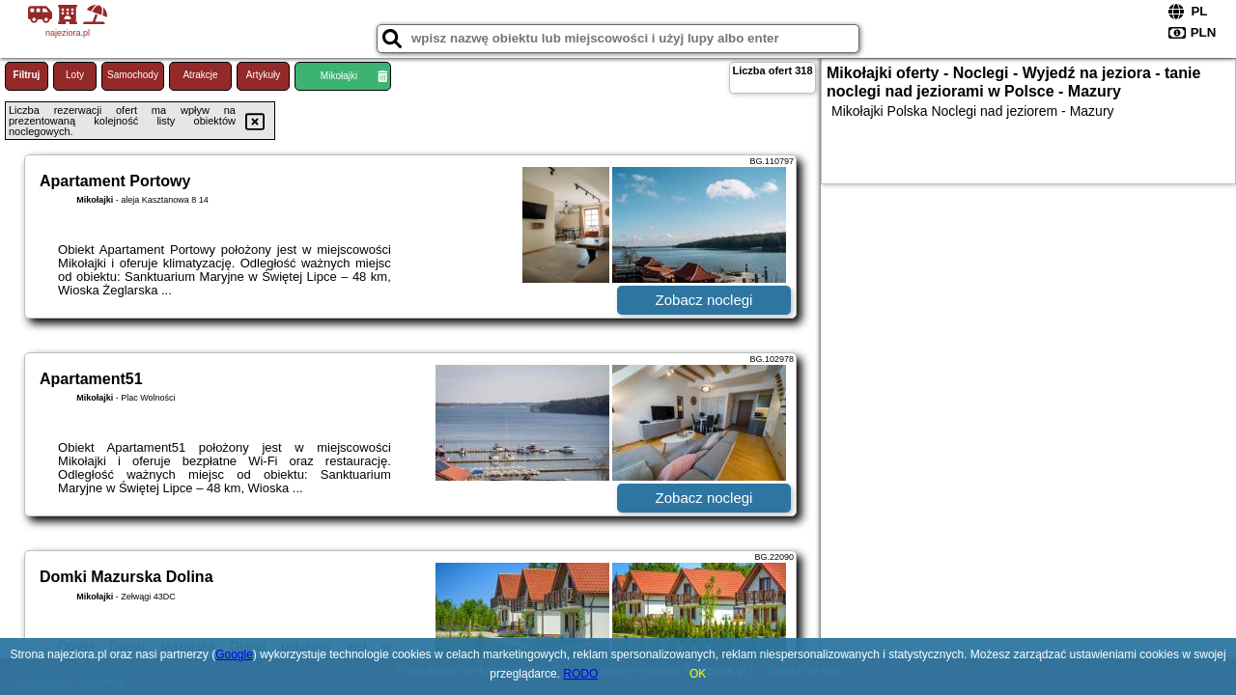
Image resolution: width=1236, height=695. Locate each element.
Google (234, 654)
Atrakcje (200, 75)
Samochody (132, 75)
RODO (580, 674)
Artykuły (263, 75)
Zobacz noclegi (704, 300)
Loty (75, 75)
